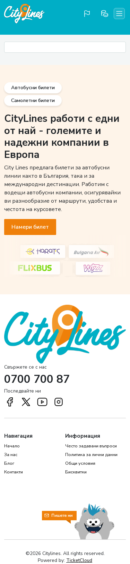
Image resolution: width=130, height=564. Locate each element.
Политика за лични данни (91, 455)
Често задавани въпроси (91, 446)
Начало (12, 446)
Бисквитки (76, 472)
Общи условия (80, 463)
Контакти (13, 472)
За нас (10, 455)
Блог (9, 463)
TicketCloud (79, 560)
